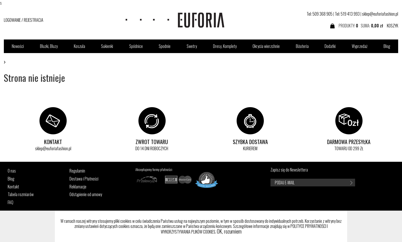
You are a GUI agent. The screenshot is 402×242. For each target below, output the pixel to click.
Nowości (18, 46)
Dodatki (330, 46)
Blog (387, 46)
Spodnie (164, 46)
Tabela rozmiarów (21, 194)
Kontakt (13, 187)
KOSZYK (392, 26)
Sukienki (107, 46)
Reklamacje (77, 187)
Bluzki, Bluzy (49, 46)
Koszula (79, 46)
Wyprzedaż (359, 46)
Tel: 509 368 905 (320, 14)
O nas (12, 171)
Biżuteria (302, 46)
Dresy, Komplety (225, 46)
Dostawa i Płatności (83, 179)
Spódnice (136, 46)
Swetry (192, 46)
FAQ (10, 202)
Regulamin (77, 171)
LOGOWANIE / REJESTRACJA (23, 20)
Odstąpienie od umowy (85, 194)
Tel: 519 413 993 (347, 14)
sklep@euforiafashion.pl (380, 14)
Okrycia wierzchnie (266, 46)
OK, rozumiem (229, 231)
